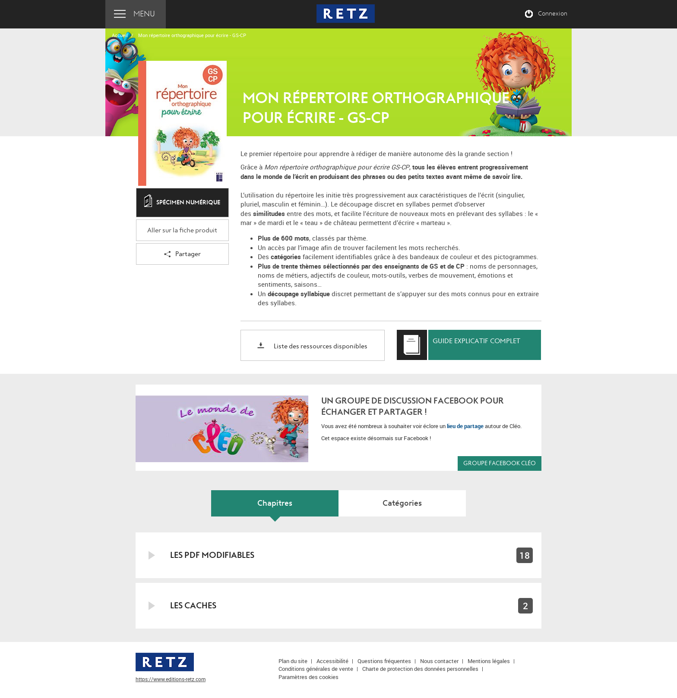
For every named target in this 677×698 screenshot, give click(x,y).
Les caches (193, 605)
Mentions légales (489, 661)
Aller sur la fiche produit (182, 230)
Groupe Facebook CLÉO (499, 463)
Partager (182, 254)
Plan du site (292, 661)
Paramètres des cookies (308, 677)
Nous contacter (439, 661)
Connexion (552, 13)
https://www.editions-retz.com (171, 679)
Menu (144, 14)
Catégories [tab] (402, 503)
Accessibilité (332, 661)
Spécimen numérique (182, 203)
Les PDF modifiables (212, 555)
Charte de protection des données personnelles (420, 669)
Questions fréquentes (384, 661)
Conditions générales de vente (315, 669)
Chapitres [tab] (274, 503)
